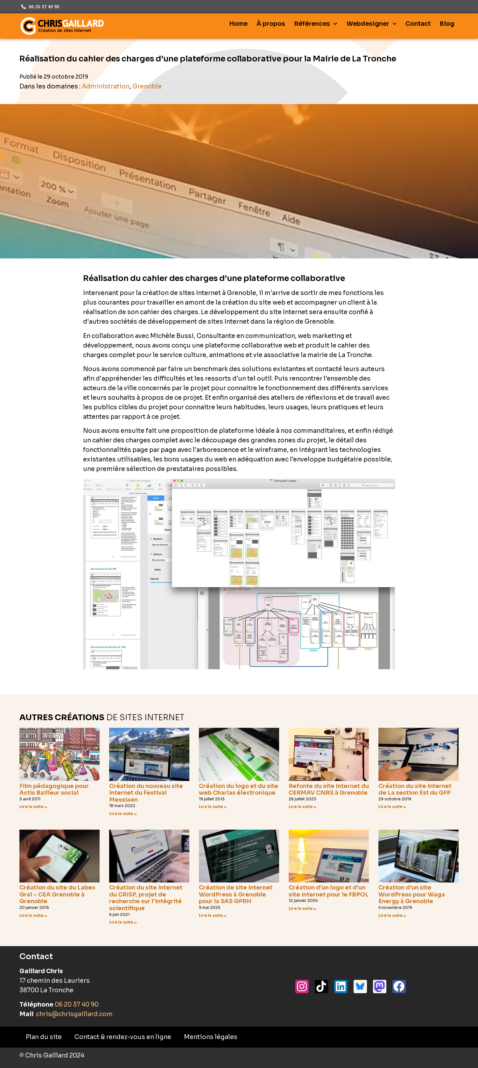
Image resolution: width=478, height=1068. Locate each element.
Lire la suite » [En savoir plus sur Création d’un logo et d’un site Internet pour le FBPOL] (302, 908)
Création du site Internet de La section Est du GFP (415, 790)
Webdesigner (372, 23)
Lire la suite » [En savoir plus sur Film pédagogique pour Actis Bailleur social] (33, 806)
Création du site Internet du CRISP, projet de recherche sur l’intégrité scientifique (145, 898)
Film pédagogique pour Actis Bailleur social (54, 790)
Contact (418, 24)
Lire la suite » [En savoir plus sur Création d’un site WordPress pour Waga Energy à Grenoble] (392, 915)
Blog (446, 24)
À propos (271, 24)
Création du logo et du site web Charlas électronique (238, 790)
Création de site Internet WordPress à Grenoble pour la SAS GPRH (235, 894)
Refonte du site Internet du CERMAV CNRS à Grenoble (329, 790)
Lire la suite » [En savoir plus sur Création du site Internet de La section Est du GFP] (392, 806)
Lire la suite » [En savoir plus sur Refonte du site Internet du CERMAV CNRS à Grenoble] (302, 806)
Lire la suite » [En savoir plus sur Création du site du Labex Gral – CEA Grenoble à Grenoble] (33, 915)
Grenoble (147, 86)
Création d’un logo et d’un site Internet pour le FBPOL (329, 891)
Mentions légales (210, 1037)
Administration (106, 86)
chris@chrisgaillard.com (74, 1014)
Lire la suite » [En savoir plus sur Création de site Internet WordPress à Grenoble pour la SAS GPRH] (213, 915)
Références (315, 23)
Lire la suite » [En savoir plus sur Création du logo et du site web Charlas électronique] (213, 806)
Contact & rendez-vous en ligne (122, 1037)
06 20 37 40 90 (77, 1004)
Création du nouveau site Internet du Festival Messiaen (146, 793)
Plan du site (44, 1037)
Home (238, 24)
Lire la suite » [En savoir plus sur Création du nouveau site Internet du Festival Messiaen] (123, 813)
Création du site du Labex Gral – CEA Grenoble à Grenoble (57, 894)
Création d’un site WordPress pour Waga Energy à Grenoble (411, 894)
